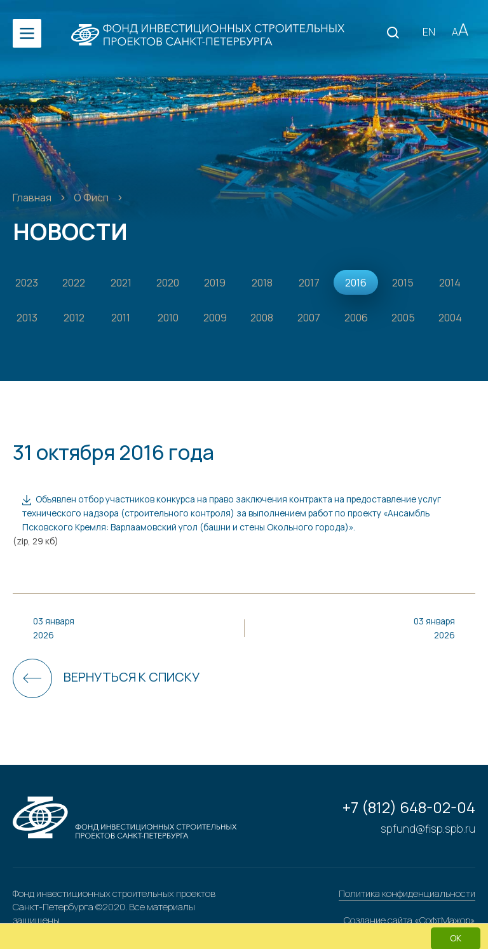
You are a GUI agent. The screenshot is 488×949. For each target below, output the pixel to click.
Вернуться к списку (132, 676)
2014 (450, 283)
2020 (167, 283)
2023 (26, 283)
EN (429, 32)
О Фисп (92, 198)
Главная (33, 198)
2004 (450, 318)
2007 (308, 318)
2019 (215, 283)
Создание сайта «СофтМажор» (409, 920)
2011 (120, 318)
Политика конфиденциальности (407, 893)
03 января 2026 (53, 628)
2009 (215, 318)
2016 (356, 283)
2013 (27, 318)
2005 (403, 318)
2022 (73, 283)
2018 (262, 283)
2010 (168, 318)
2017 (309, 283)
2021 (121, 283)
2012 (74, 318)
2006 (356, 318)
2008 (261, 318)
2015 (403, 283)
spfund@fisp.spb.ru (428, 828)
